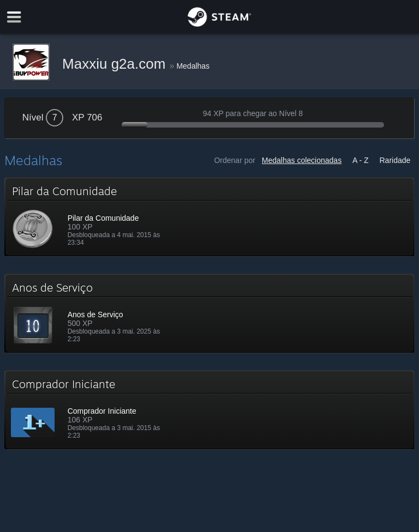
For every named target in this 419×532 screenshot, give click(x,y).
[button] (209, 217)
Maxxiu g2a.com (116, 64)
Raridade (395, 160)
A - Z (360, 160)
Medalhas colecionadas (302, 160)
